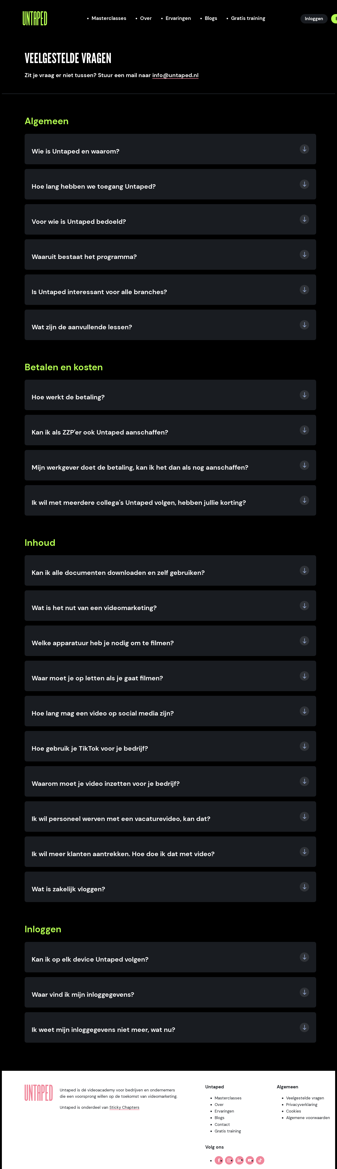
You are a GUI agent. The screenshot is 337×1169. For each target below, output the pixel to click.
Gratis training (228, 1131)
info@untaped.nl (175, 75)
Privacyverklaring (301, 1104)
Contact (222, 1124)
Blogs (220, 1117)
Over (219, 1104)
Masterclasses (228, 1098)
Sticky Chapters (124, 1107)
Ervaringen (224, 1111)
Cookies (293, 1111)
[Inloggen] (314, 18)
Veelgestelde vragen (305, 1098)
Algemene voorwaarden (308, 1117)
